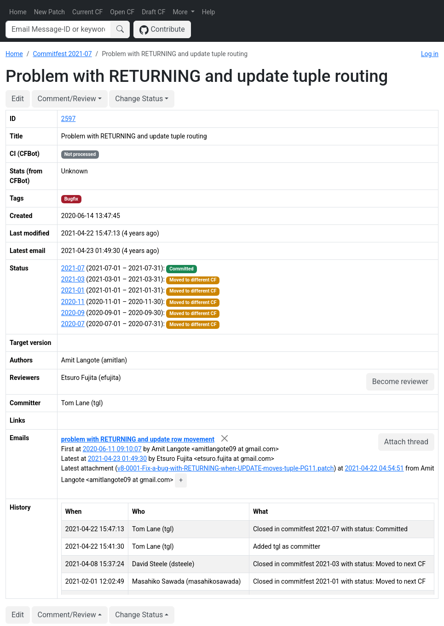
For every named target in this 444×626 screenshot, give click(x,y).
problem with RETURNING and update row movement (137, 439)
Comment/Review (67, 98)
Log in (429, 53)
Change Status (139, 98)
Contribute (162, 29)
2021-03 (73, 279)
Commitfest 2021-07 (62, 53)
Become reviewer (400, 381)
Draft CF (153, 12)
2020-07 (73, 323)
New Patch (49, 12)
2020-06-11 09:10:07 (112, 449)
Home (18, 12)
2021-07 (73, 268)
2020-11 (73, 301)
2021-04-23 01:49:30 (117, 458)
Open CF (122, 12)
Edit (18, 98)
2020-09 (73, 312)
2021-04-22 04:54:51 (374, 468)
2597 (68, 118)
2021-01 (73, 290)
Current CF (87, 12)
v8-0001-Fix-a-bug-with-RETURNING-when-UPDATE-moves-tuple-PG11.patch (225, 468)
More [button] (181, 12)
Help (208, 12)
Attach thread (406, 441)
